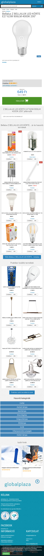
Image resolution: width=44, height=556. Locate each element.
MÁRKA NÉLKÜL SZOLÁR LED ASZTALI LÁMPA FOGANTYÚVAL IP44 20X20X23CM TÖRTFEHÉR (12, 380)
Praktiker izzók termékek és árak (22, 392)
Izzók (16, 9)
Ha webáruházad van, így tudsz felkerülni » (11, 509)
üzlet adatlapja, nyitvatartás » (10, 85)
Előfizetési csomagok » (6, 537)
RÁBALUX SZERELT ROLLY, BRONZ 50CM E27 (11, 318)
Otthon (7, 9)
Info (14, 159)
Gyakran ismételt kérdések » (7, 535)
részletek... (4, 62)
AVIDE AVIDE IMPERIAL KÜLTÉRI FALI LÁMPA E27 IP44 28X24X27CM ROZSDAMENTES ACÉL (32, 380)
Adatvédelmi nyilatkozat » (7, 540)
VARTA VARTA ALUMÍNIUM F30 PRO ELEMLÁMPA (11, 287)
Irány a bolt (22, 100)
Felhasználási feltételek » (7, 542)
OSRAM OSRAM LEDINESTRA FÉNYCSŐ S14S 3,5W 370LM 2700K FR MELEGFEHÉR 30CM (32, 183)
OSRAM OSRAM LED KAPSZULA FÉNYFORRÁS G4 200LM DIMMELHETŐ (11, 183)
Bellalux (8, 11)
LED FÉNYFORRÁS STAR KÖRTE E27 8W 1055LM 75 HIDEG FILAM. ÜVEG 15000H (32, 244)
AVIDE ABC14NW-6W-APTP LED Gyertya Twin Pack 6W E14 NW (11, 244)
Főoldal (3, 9)
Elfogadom (6, 553)
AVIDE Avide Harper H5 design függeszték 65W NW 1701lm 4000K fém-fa (32, 318)
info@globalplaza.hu (31, 535)
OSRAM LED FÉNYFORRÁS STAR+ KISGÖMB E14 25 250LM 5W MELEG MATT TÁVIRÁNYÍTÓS (32, 287)
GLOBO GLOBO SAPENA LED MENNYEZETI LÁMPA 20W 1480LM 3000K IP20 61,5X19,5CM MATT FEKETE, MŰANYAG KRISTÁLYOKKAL (32, 349)
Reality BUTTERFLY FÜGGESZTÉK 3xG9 (11, 348)
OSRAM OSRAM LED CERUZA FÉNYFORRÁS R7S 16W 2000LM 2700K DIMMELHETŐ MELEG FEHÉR (11, 152)
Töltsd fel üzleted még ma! (8, 505)
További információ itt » (20, 551)
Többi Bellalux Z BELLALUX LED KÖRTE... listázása (22, 257)
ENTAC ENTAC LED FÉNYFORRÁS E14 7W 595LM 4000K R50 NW (11, 213)
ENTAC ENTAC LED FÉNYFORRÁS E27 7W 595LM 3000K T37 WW (32, 213)
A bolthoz (9, 159)
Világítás (12, 9)
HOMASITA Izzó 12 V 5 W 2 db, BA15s (32, 151)
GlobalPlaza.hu (4, 528)
